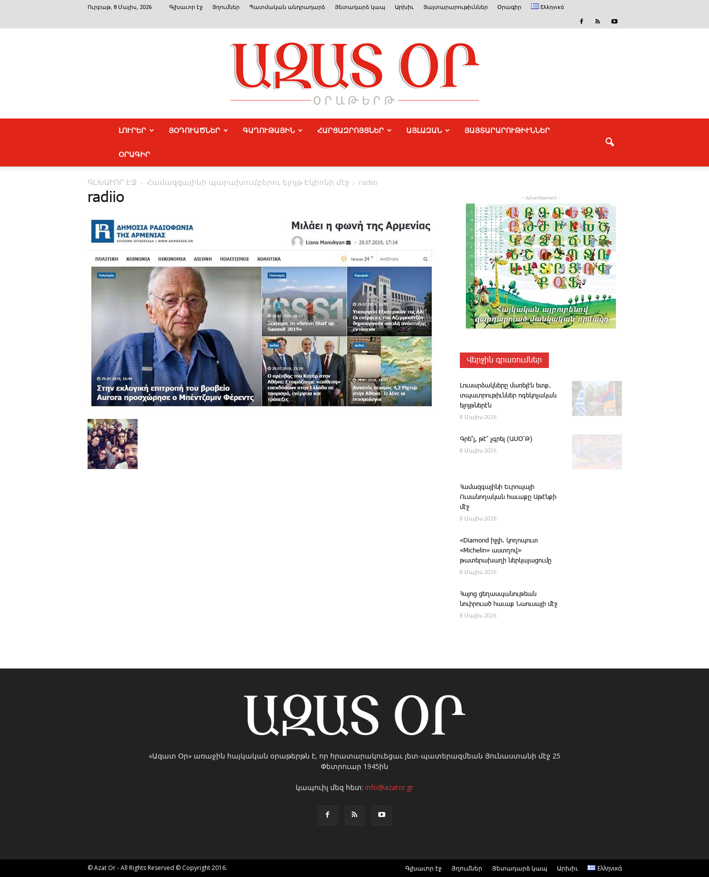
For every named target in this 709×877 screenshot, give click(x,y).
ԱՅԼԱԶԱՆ (428, 130)
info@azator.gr (389, 787)
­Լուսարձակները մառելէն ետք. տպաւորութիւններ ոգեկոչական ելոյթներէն (508, 395)
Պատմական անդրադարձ (287, 7)
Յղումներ (226, 7)
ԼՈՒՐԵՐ (136, 130)
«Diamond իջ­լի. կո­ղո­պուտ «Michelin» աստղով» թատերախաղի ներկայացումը (505, 551)
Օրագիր (509, 7)
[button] (610, 142)
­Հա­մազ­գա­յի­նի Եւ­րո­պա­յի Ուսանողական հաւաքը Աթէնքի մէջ (508, 497)
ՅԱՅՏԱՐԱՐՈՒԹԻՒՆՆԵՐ (507, 130)
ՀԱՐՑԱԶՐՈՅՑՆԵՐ (354, 130)
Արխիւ (404, 7)
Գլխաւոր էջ (186, 7)
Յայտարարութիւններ (455, 7)
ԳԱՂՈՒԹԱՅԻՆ (273, 130)
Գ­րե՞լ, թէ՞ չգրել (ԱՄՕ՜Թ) (496, 439)
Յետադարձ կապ (360, 7)
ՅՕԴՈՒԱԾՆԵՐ (198, 130)
